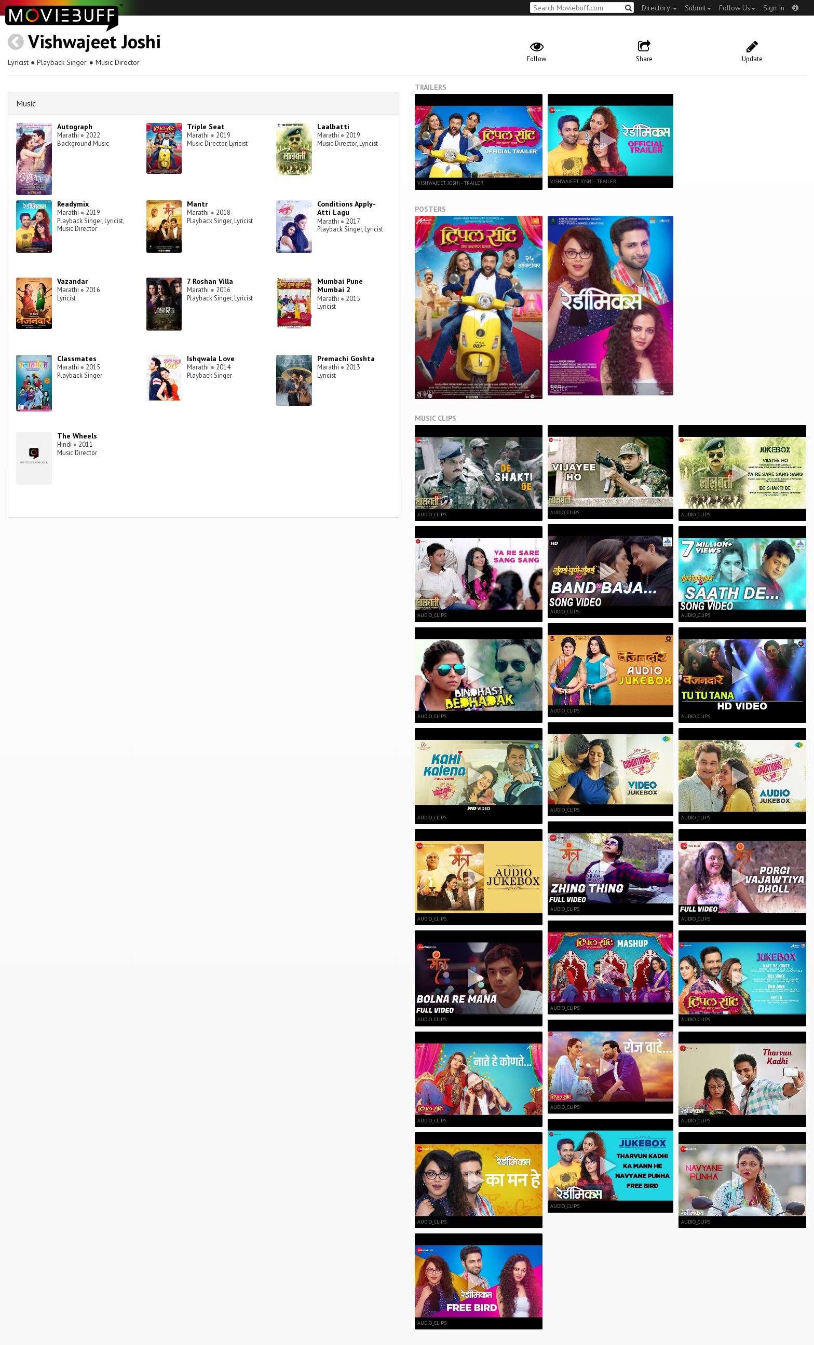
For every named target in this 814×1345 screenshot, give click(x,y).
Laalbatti (333, 126)
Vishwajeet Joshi (94, 41)
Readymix (73, 204)
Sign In (773, 7)
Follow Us (737, 7)
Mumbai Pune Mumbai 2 (340, 286)
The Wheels (77, 436)
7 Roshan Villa (210, 281)
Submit (698, 7)
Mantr (197, 204)
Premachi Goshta (346, 358)
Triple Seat (206, 126)
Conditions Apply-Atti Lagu (346, 208)
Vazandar (72, 281)
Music (26, 103)
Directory (659, 7)
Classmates (77, 358)
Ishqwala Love (211, 358)
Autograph (74, 126)
